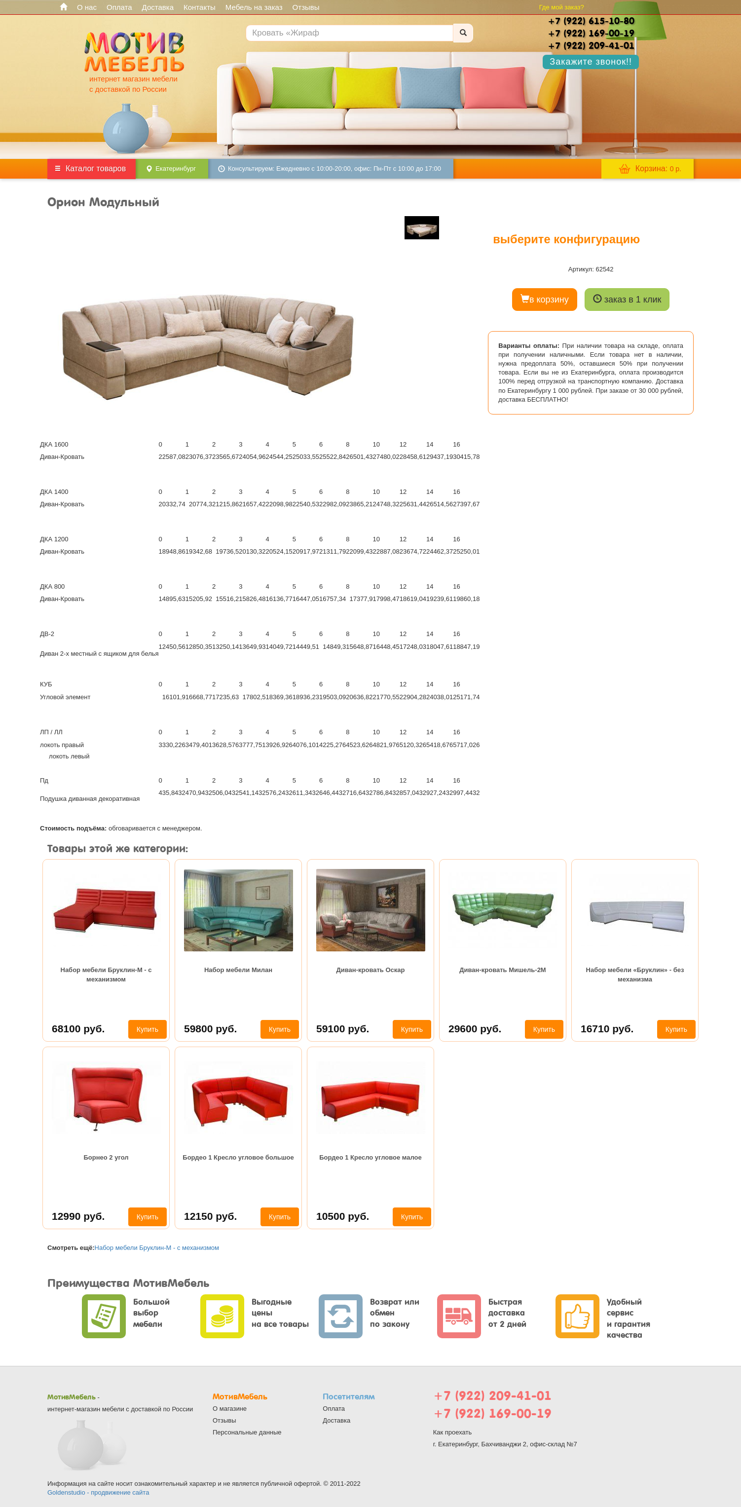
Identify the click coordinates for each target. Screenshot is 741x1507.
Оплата (119, 7)
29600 (474, 1028)
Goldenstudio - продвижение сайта (98, 1492)
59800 (210, 1028)
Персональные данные (247, 1432)
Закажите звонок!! (591, 62)
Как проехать (452, 1432)
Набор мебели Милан (238, 970)
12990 (78, 1216)
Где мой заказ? (561, 7)
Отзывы (306, 7)
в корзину (544, 299)
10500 (342, 1216)
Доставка (158, 7)
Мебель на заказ (254, 7)
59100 (342, 1028)
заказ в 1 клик (627, 299)
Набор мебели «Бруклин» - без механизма (635, 974)
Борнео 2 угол (105, 1157)
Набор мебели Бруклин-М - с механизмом (106, 974)
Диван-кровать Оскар (370, 970)
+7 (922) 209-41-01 (492, 1396)
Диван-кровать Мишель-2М (502, 970)
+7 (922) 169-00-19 (492, 1413)
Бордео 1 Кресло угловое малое (370, 1157)
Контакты (200, 7)
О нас (87, 7)
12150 (210, 1216)
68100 (78, 1028)
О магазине (230, 1408)
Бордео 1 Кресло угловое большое (238, 1157)
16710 (607, 1028)
